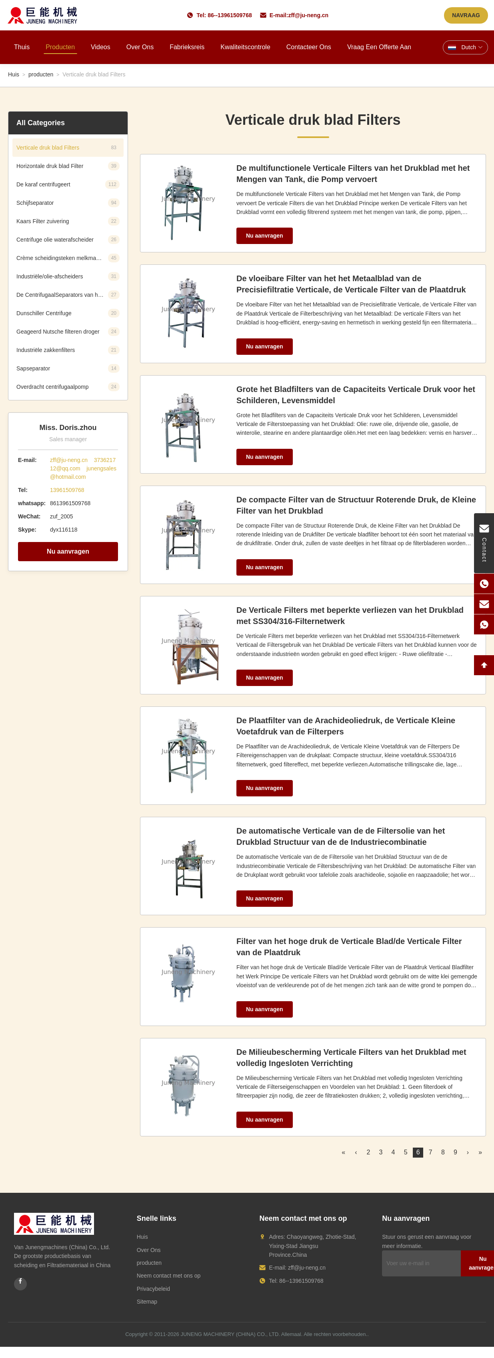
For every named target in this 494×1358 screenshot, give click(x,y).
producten (40, 74)
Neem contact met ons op (169, 1275)
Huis (13, 74)
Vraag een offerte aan (379, 47)
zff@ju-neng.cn (308, 15)
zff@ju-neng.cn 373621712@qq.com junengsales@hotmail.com (83, 468)
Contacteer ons (308, 47)
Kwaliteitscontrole (245, 47)
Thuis (22, 47)
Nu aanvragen (68, 551)
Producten (60, 47)
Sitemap (147, 1301)
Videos (100, 47)
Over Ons (149, 1250)
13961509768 (67, 490)
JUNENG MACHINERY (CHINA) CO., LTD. (230, 1334)
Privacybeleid (153, 1289)
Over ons (140, 47)
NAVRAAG (466, 15)
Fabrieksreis (187, 47)
